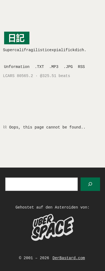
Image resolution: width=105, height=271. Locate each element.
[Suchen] (90, 184)
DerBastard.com (68, 258)
